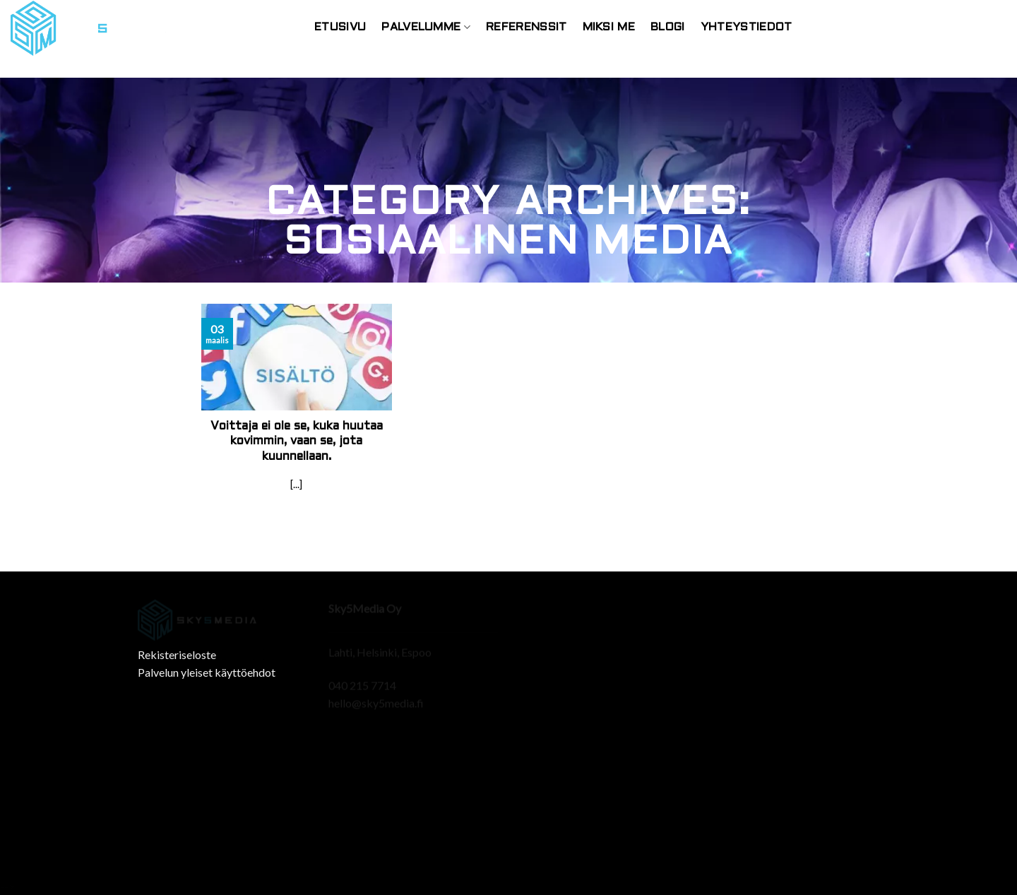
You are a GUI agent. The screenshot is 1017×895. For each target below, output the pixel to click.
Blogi (667, 27)
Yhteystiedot (746, 27)
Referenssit (526, 27)
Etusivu (340, 27)
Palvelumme (425, 27)
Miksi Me (609, 27)
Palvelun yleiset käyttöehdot (206, 672)
